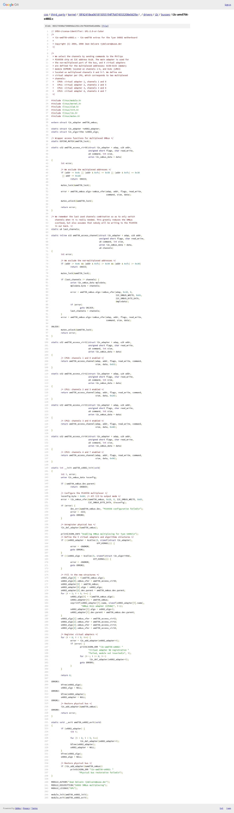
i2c (156, 14)
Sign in (228, 4)
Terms (34, 808)
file (105, 26)
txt (221, 808)
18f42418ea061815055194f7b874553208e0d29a (108, 14)
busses (165, 14)
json (228, 808)
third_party (58, 14)
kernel (72, 14)
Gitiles (18, 808)
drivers (147, 14)
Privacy (26, 808)
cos (46, 14)
